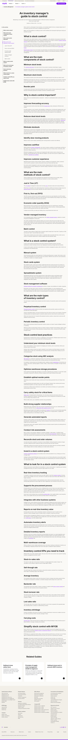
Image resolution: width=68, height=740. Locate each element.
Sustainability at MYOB (55, 721)
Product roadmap (54, 720)
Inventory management (22, 697)
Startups (19, 714)
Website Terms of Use (39, 731)
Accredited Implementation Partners (24, 704)
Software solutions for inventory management (33, 286)
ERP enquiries (36, 701)
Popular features (21, 691)
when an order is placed (58, 586)
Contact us (53, 722)
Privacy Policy (50, 731)
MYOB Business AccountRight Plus (8, 698)
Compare (4, 712)
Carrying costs (27, 620)
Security (64, 731)
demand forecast (27, 189)
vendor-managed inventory (51, 217)
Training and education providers (24, 708)
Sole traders (20, 713)
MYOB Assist (4, 708)
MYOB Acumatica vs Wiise (39, 707)
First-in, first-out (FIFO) (9, 48)
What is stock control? (8, 30)
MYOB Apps (4, 705)
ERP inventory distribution (38, 695)
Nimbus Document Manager (56, 702)
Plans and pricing (5, 693)
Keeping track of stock (28, 49)
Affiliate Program (21, 707)
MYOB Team (4, 709)
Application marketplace (22, 703)
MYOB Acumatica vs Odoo (39, 708)
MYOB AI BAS (4, 701)
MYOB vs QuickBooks (5, 715)
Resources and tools (55, 705)
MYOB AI (3, 702)
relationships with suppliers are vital (43, 407)
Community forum (54, 713)
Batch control (7, 58)
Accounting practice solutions (56, 693)
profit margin (28, 517)
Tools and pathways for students (56, 712)
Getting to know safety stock (8, 666)
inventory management (35, 147)
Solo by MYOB (4, 707)
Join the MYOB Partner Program (56, 699)
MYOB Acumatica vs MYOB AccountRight (41, 712)
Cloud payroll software (22, 694)
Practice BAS (53, 698)
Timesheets (20, 695)
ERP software (37, 691)
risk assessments (52, 433)
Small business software (7, 691)
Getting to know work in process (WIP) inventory (54, 666)
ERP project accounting (38, 698)
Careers (29, 731)
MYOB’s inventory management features (43, 630)
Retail (19, 718)
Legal (58, 731)
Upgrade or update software (56, 718)
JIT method (28, 185)
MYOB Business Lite (5, 694)
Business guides (53, 709)
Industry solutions (21, 711)
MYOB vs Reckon (5, 717)
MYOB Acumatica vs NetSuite (39, 705)
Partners (20, 701)
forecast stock (47, 106)
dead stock (63, 120)
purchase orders (46, 494)
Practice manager (54, 695)
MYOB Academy (53, 716)
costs (46, 185)
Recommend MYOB (54, 694)
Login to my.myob (54, 717)
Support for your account (55, 708)
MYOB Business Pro (5, 695)
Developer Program (21, 705)
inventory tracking (57, 475)
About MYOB (4, 731)
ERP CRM (36, 697)
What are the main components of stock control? (7, 34)
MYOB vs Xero (4, 714)
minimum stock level (30, 67)
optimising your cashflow (33, 154)
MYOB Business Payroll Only (7, 697)
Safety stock (26, 395)
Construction (20, 715)
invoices (48, 410)
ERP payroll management (38, 694)
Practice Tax (53, 697)
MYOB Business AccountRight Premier (8, 699)
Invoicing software (21, 698)
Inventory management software (30, 453)
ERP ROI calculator (37, 699)
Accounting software (21, 693)
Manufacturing (20, 717)
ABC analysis (26, 358)
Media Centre (21, 731)
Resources (12, 731)
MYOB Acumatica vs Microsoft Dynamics (41, 709)
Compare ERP (37, 704)
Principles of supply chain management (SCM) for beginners (31, 667)
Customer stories (54, 714)
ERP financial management (39, 693)
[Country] (7, 727)
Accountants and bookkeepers (57, 691)
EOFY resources (53, 707)
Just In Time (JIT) (8, 45)
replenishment (56, 362)
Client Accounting (54, 701)
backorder (31, 538)
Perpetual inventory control (29, 309)
